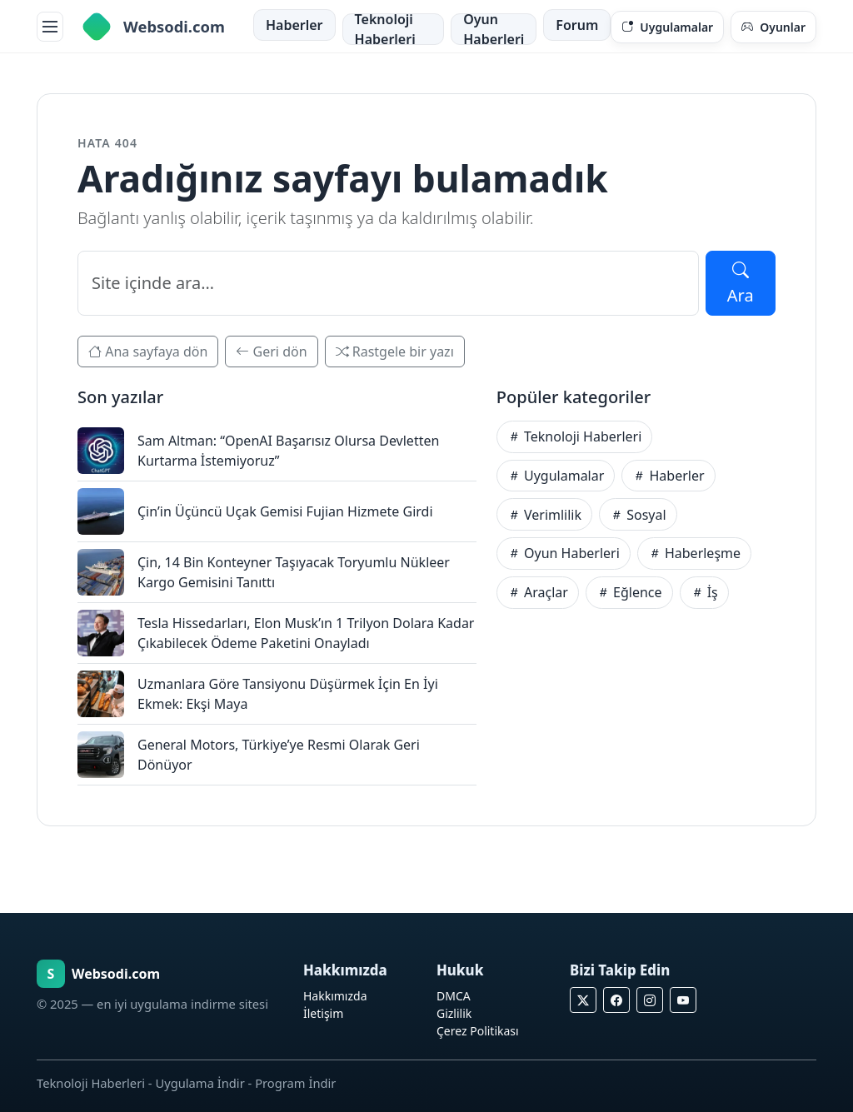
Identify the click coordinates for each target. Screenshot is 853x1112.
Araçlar (537, 592)
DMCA (453, 996)
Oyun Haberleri (493, 29)
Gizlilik (453, 1013)
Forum (577, 25)
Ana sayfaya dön (147, 351)
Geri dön (271, 351)
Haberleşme (694, 553)
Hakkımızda (335, 996)
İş (704, 592)
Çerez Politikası (477, 1031)
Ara (740, 283)
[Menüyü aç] (50, 27)
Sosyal (638, 515)
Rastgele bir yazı (395, 351)
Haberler (294, 25)
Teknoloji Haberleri (385, 29)
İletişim (323, 1013)
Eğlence (629, 592)
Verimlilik (544, 515)
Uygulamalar (556, 475)
